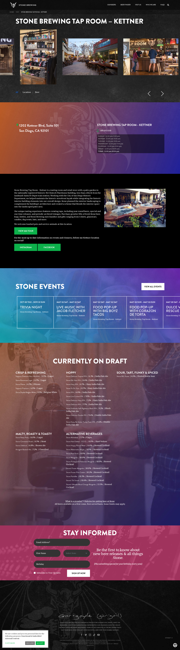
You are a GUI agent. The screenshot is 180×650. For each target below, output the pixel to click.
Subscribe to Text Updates (48, 573)
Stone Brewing (27, 5)
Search (168, 5)
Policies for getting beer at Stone (99, 501)
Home (12, 12)
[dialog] (25, 639)
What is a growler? (74, 501)
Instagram (26, 247)
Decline (30, 643)
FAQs (162, 5)
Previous (149, 94)
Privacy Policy (83, 644)
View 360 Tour (25, 230)
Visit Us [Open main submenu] (138, 5)
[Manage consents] (175, 645)
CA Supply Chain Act (106, 644)
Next (162, 94)
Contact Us (65, 644)
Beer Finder (126, 5)
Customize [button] (10, 643)
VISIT (17, 12)
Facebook (49, 247)
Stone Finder (74, 644)
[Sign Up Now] (78, 573)
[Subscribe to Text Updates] (35, 573)
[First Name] (47, 553)
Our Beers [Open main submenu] (111, 5)
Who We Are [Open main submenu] (151, 5)
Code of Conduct (94, 644)
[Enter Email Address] (62, 542)
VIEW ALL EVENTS (153, 286)
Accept (40, 643)
